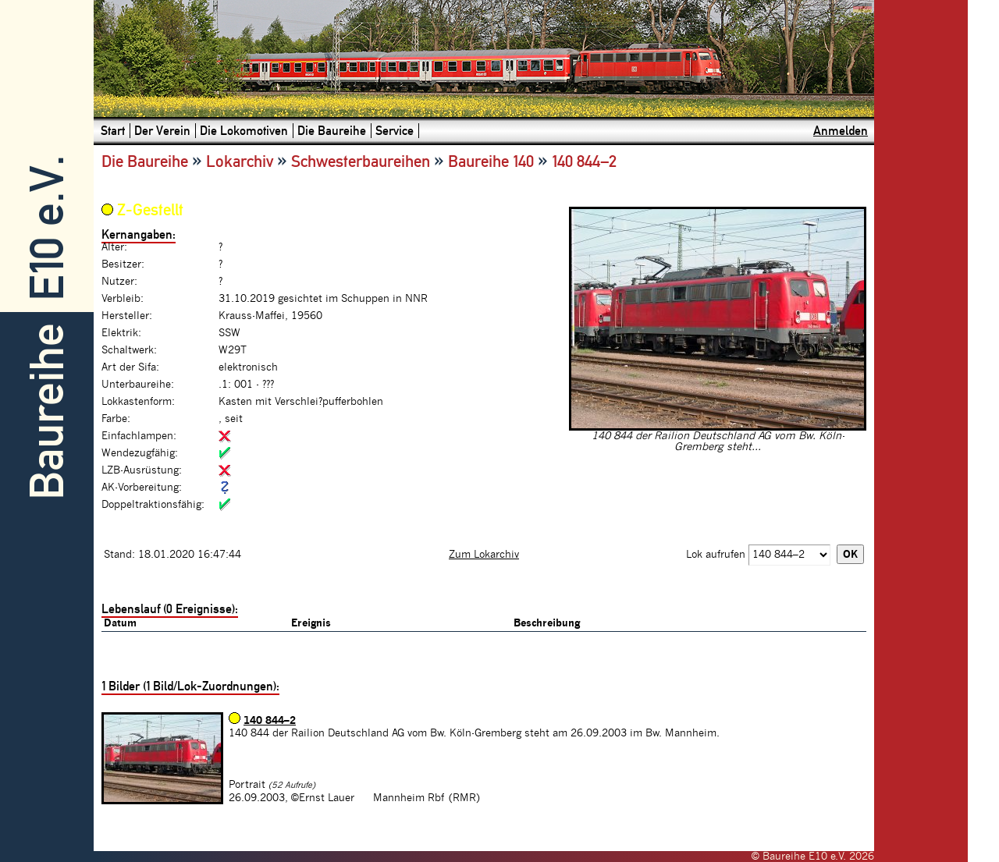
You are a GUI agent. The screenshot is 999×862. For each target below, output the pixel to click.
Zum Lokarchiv (484, 554)
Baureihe (47, 411)
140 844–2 (270, 720)
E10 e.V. (47, 228)
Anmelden (840, 130)
